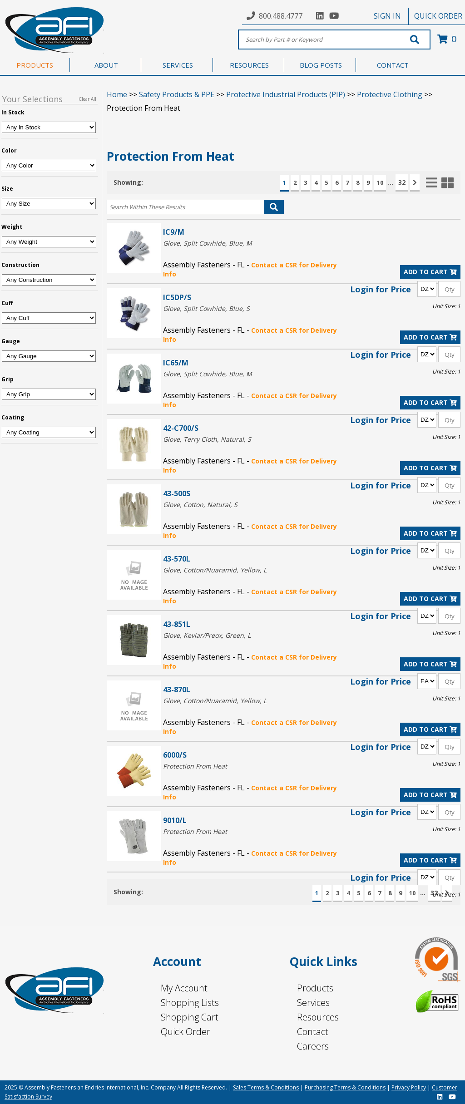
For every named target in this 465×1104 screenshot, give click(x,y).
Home (117, 94)
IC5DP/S (177, 297)
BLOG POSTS (321, 64)
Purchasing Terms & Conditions (345, 1087)
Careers (313, 1046)
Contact (312, 1031)
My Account (184, 988)
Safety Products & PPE (176, 94)
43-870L (176, 689)
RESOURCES (249, 64)
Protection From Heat (195, 766)
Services (313, 1002)
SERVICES (178, 64)
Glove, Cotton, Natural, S (200, 504)
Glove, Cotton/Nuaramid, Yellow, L (215, 570)
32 (402, 182)
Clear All (87, 99)
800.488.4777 (280, 16)
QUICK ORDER (438, 16)
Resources (318, 1017)
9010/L (175, 820)
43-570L (176, 558)
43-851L (176, 624)
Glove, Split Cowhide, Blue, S (206, 308)
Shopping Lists (190, 1002)
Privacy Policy (408, 1087)
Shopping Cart (189, 1017)
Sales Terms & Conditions (266, 1087)
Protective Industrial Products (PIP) (285, 94)
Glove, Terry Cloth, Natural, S (207, 439)
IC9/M (173, 232)
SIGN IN (387, 16)
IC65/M (175, 362)
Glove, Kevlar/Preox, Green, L (207, 635)
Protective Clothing (389, 94)
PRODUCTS (34, 64)
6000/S (175, 754)
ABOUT (106, 64)
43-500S (176, 493)
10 (380, 182)
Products (315, 988)
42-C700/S (180, 428)
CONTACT (393, 64)
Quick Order (185, 1031)
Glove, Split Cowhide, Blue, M (207, 243)
